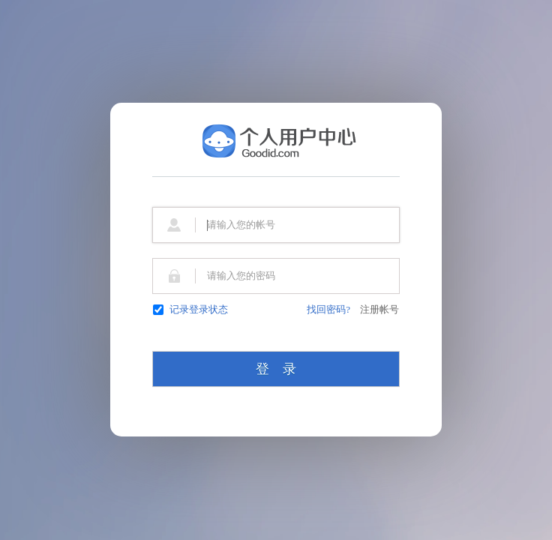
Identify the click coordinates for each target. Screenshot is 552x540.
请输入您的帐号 (241, 224)
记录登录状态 (190, 309)
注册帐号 (379, 309)
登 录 (276, 369)
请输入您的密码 (241, 275)
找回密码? (328, 309)
